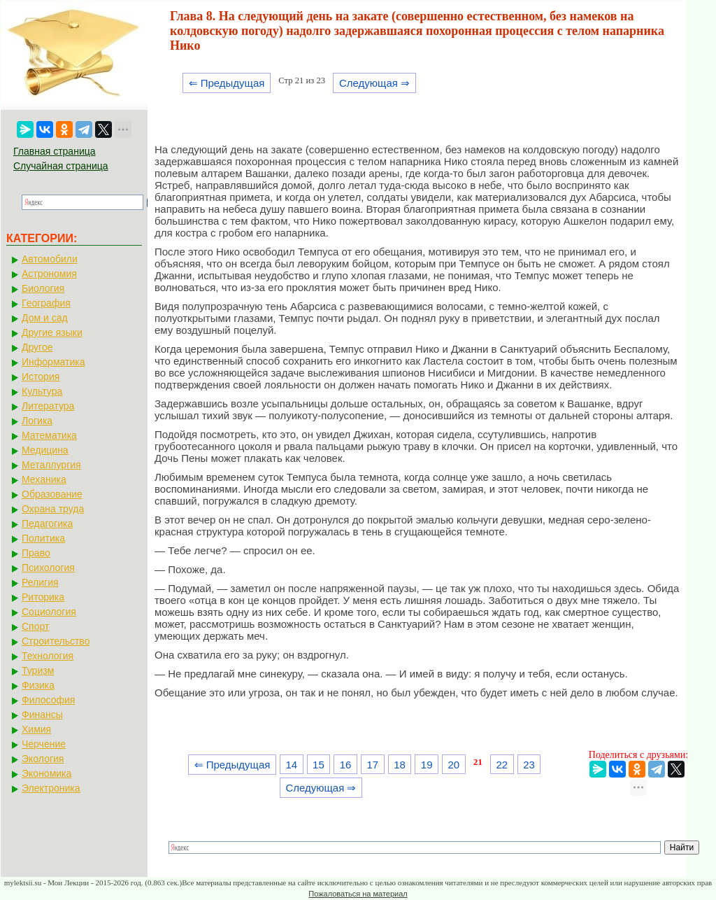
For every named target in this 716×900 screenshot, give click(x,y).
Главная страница (54, 151)
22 (502, 765)
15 (318, 765)
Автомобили (50, 259)
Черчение (44, 744)
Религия (40, 582)
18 (400, 765)
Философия (48, 699)
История (40, 376)
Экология (43, 758)
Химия (36, 729)
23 (529, 765)
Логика (37, 420)
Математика (49, 435)
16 (346, 765)
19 (427, 765)
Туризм (38, 670)
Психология (48, 567)
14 (291, 765)
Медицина (45, 450)
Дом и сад (45, 317)
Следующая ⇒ (374, 83)
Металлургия (51, 464)
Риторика (43, 597)
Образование (52, 494)
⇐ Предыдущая (227, 83)
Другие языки (52, 332)
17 (372, 765)
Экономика (46, 773)
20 (454, 765)
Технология (47, 655)
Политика (43, 538)
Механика (44, 479)
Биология (43, 288)
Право (36, 552)
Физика (38, 685)
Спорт (35, 626)
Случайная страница (60, 165)
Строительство (56, 641)
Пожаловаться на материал (357, 894)
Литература (48, 406)
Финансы (42, 714)
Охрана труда (53, 508)
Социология (49, 611)
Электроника (51, 788)
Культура (42, 391)
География (46, 303)
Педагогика (47, 523)
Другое (37, 347)
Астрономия (49, 273)
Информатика (53, 361)
